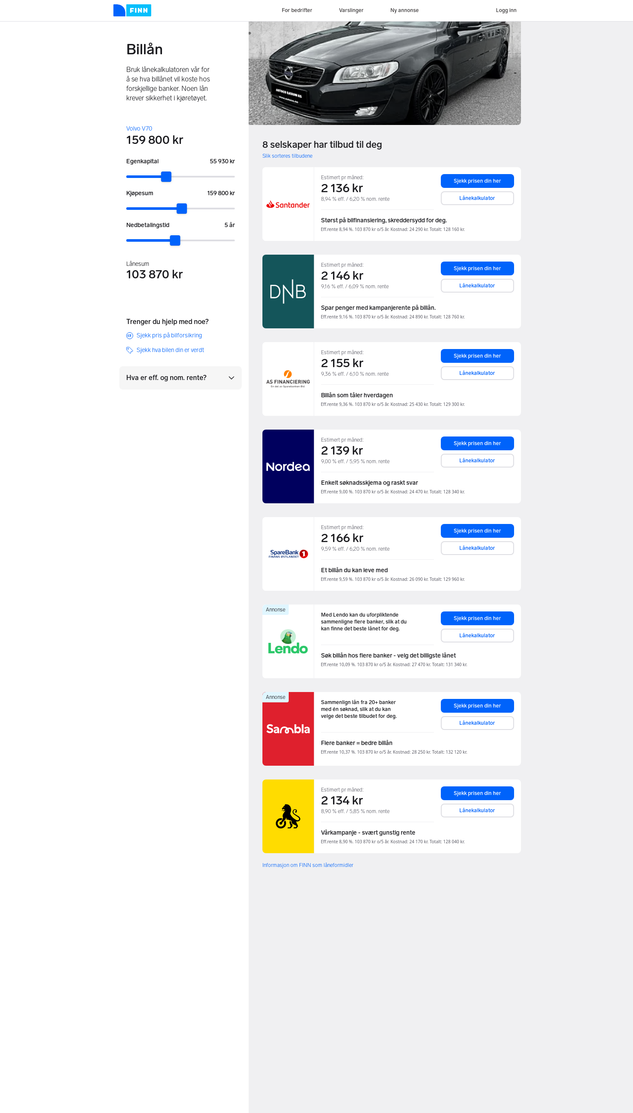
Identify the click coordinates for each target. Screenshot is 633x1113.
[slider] (166, 176)
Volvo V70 (139, 128)
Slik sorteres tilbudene (287, 156)
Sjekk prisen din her (477, 181)
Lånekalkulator (477, 198)
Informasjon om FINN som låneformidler (307, 865)
